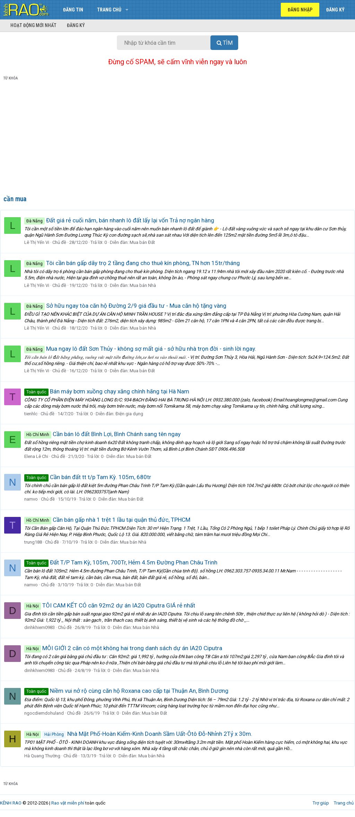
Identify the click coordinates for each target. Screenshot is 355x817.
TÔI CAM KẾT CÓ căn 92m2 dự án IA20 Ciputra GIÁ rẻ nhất (112, 605)
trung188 (36, 542)
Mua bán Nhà (146, 285)
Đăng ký (76, 25)
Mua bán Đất (145, 242)
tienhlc (34, 413)
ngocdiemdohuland (47, 713)
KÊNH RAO (10, 803)
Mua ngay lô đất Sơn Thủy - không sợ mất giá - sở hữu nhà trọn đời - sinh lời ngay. (143, 348)
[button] (126, 10)
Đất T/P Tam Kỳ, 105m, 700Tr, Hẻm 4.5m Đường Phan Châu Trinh (123, 562)
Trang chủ (109, 9)
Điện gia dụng (132, 413)
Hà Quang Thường (45, 755)
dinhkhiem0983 (42, 627)
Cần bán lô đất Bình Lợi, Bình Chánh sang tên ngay (105, 434)
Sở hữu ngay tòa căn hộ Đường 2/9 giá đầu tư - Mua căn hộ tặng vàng (128, 305)
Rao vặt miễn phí (67, 803)
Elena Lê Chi (39, 456)
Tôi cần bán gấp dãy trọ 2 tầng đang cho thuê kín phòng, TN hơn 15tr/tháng (135, 262)
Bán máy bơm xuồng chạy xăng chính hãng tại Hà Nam (109, 391)
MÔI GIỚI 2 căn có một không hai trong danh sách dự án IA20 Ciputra (126, 648)
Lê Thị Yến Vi (39, 242)
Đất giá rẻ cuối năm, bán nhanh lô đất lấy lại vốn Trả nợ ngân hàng (122, 220)
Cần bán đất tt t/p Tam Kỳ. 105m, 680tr (90, 477)
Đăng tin (73, 9)
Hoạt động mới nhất (33, 25)
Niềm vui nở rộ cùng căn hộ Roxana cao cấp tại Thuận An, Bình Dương (129, 690)
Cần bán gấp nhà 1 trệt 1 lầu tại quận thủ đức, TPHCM (110, 519)
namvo (34, 499)
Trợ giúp (321, 803)
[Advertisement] (177, 139)
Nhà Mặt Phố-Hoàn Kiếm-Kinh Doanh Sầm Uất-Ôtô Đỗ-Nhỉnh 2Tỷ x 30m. (141, 733)
